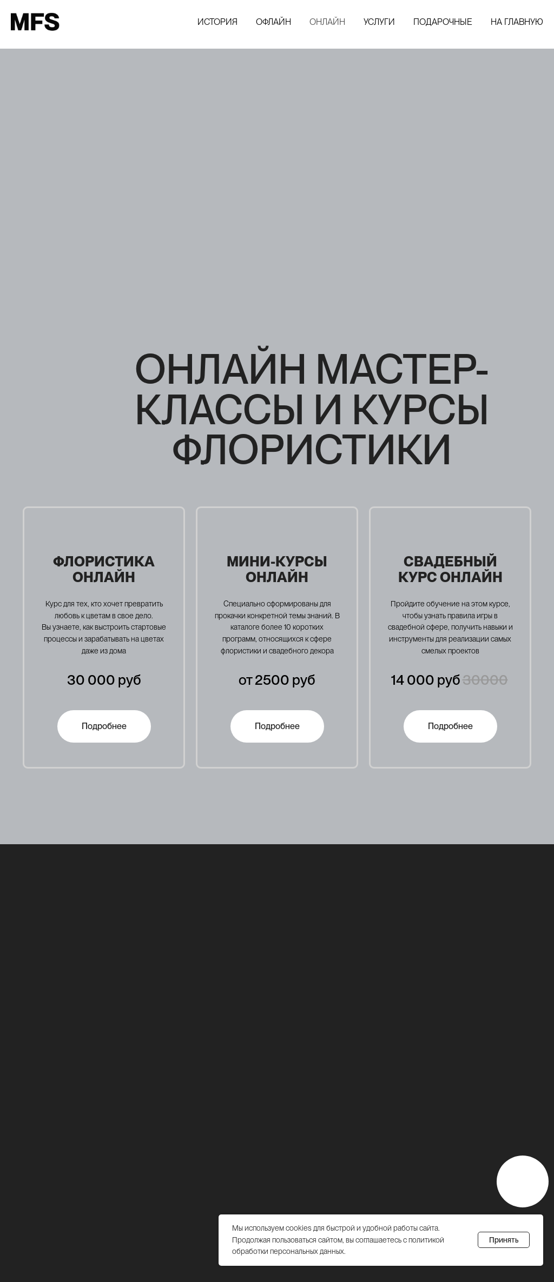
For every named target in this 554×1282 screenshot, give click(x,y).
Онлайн (327, 22)
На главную (517, 22)
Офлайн (273, 22)
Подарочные (442, 22)
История (217, 22)
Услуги (379, 22)
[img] (523, 1181)
